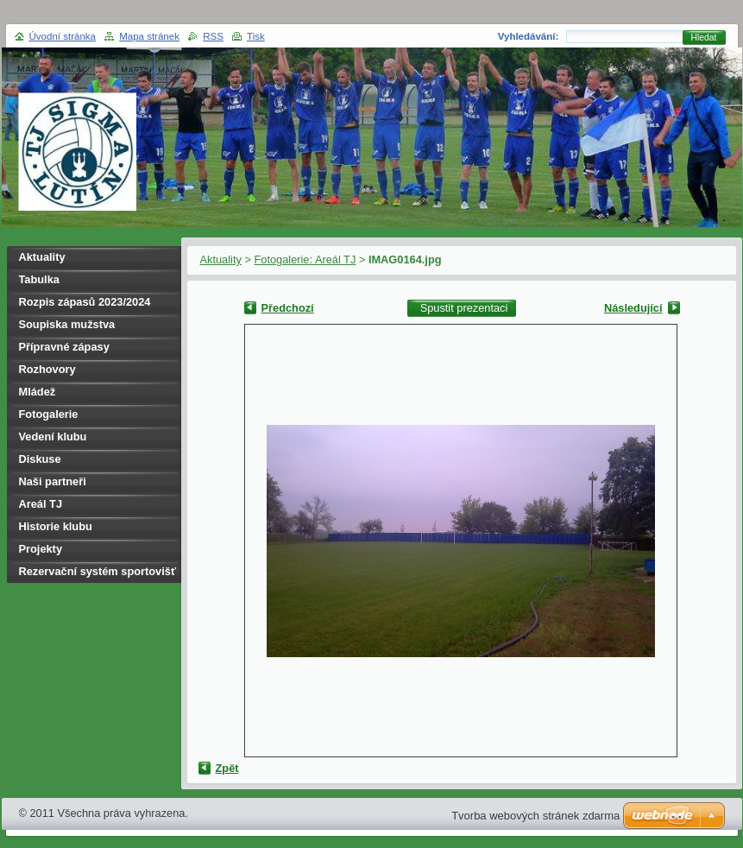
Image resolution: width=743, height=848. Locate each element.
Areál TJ (41, 503)
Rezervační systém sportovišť (98, 571)
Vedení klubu (53, 436)
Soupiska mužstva (67, 324)
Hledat (704, 37)
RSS (213, 36)
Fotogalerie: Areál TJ (305, 259)
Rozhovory (47, 369)
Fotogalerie (49, 414)
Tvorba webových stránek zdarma (535, 815)
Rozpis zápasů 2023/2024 (85, 301)
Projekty (41, 548)
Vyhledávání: (528, 36)
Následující (633, 307)
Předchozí (287, 307)
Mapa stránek (149, 36)
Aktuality (221, 259)
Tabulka (39, 279)
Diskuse (40, 458)
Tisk (256, 36)
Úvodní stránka (62, 36)
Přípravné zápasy (64, 346)
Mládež (37, 391)
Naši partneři (52, 481)
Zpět (227, 768)
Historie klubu (55, 526)
